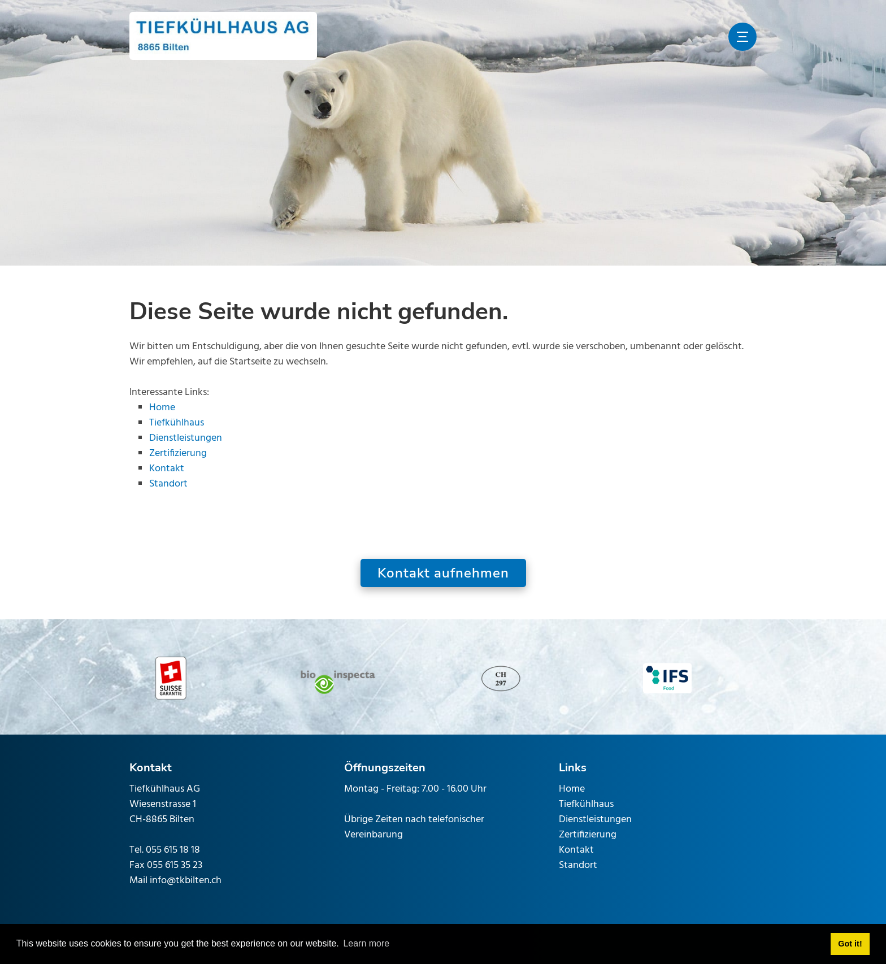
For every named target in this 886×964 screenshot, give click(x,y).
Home (162, 408)
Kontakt (166, 469)
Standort (168, 484)
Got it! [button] (850, 943)
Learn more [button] (366, 943)
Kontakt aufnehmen (443, 573)
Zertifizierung (178, 453)
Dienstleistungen (185, 438)
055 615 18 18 (173, 850)
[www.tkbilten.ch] (223, 36)
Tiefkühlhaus (176, 423)
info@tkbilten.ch (186, 880)
